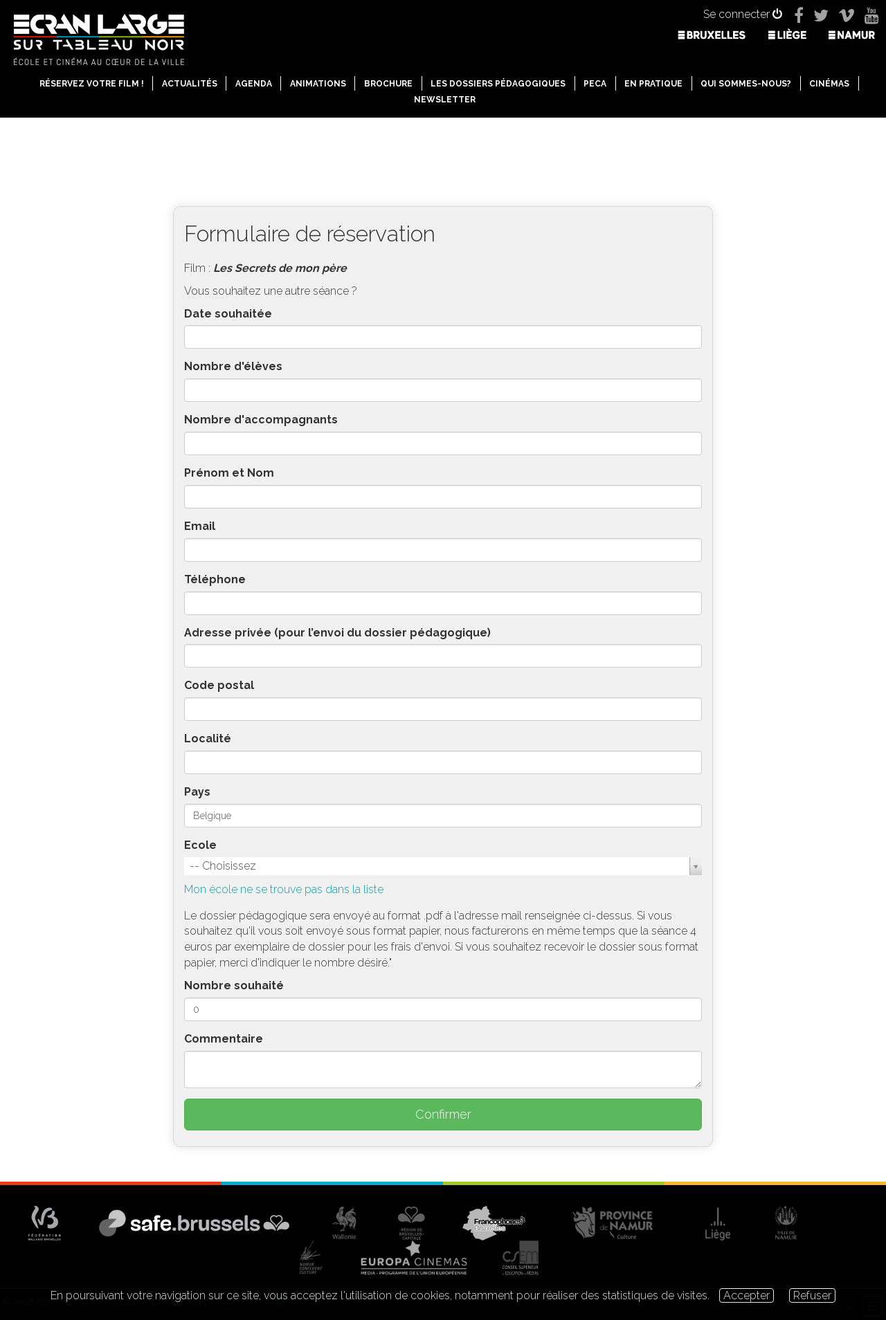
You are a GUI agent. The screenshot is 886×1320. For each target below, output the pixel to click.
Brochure (388, 84)
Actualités (189, 84)
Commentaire (223, 1038)
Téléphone (215, 579)
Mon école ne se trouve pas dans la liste (283, 889)
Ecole (200, 845)
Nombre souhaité (234, 985)
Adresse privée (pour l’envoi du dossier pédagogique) (337, 632)
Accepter (746, 1295)
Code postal (219, 685)
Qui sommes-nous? (745, 84)
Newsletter (445, 99)
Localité (207, 738)
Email (199, 526)
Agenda (253, 84)
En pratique (653, 84)
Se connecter (742, 14)
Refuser (812, 1295)
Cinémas (829, 84)
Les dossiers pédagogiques (498, 84)
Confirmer (443, 1114)
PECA (595, 84)
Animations (318, 84)
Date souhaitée (228, 313)
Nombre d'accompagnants (261, 419)
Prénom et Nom (229, 472)
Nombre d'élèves (233, 366)
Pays (197, 791)
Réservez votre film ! (91, 84)
